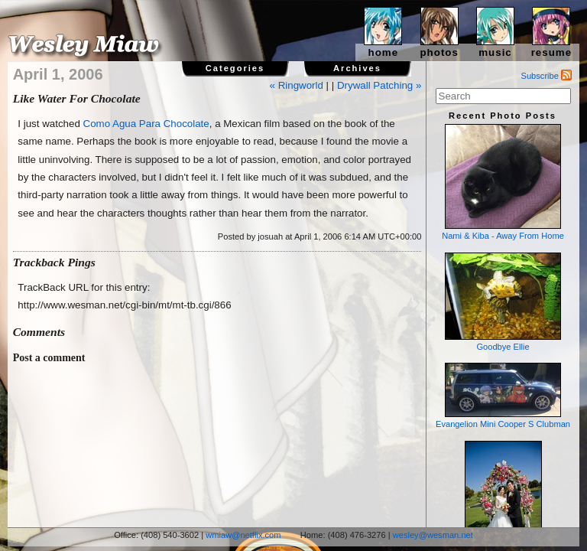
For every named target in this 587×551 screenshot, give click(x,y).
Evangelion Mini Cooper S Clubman (503, 396)
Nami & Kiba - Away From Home (503, 182)
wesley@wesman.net (433, 535)
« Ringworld (296, 85)
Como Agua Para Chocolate (146, 123)
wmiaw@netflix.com (243, 535)
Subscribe (546, 75)
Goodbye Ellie (503, 302)
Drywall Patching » (379, 85)
